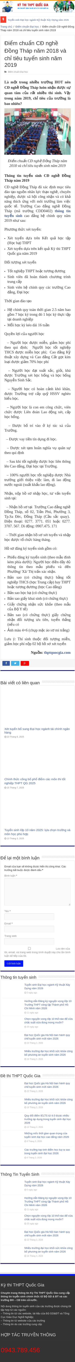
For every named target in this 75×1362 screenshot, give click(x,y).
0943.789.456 (20, 1350)
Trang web (10, 935)
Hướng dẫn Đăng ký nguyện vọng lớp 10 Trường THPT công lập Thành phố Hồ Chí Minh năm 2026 (48, 1005)
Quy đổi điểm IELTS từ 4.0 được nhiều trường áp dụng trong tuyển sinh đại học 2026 (47, 1119)
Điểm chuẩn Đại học (27, 26)
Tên (7, 911)
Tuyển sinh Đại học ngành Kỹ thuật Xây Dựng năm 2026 (38, 19)
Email (8, 923)
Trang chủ (6, 26)
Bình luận (10, 875)
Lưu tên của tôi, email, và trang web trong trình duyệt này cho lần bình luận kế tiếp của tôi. (37, 952)
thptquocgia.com (57, 652)
